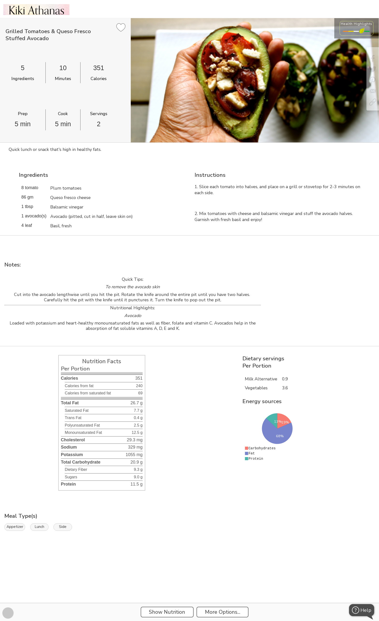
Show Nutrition (167, 612)
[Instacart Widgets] (189, 586)
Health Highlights (356, 23)
